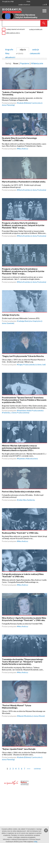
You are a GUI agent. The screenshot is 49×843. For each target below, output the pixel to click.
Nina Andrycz (23, 149)
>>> (28, 773)
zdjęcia (23, 49)
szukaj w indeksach (35, 29)
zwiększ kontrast (24, 5)
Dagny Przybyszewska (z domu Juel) (32, 367)
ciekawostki (35, 53)
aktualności (10, 57)
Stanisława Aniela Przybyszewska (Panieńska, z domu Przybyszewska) (23, 414)
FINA (28, 1)
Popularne (24, 63)
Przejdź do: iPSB (8, 1)
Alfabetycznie (37, 63)
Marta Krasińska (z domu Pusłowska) (32, 191)
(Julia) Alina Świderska (26, 503)
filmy (7, 53)
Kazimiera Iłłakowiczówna (28, 461)
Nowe (15, 63)
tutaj (35, 841)
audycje (35, 49)
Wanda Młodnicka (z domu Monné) (31, 721)
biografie (9, 49)
